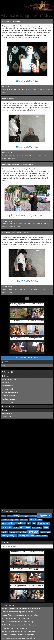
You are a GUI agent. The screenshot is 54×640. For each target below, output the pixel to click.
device (46, 155)
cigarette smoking (7, 520)
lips (33, 523)
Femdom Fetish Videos (10, 392)
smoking (46, 223)
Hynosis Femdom (8, 402)
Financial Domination (9, 396)
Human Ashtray (7, 386)
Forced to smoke (8, 98)
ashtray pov (25, 516)
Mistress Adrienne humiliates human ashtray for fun (20, 615)
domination (24, 520)
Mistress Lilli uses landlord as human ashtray (17, 622)
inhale (4, 92)
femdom (33, 520)
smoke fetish (14, 532)
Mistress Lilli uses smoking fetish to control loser (18, 631)
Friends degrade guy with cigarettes (14, 628)
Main (3, 365)
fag (19, 89)
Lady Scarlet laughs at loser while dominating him (19, 638)
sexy (28, 527)
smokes (24, 89)
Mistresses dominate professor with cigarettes (18, 635)
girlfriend (39, 223)
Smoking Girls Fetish (9, 379)
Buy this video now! (27, 80)
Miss (10, 89)
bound (11, 292)
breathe (27, 155)
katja (20, 223)
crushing (4, 226)
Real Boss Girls (7, 413)
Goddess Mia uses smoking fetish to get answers (19, 625)
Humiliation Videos (8, 399)
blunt (29, 89)
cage (30, 289)
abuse (3, 516)
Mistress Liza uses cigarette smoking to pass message (21, 608)
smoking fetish (45, 532)
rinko (21, 155)
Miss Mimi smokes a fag (11, 21)
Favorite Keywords (9, 511)
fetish (40, 520)
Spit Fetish (5, 382)
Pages (5, 362)
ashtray (35, 89)
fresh (35, 289)
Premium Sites (8, 372)
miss (17, 155)
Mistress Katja (13, 223)
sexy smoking (36, 527)
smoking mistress (41, 536)
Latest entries (8, 605)
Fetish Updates (7, 417)
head (8, 158)
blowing (33, 516)
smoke (48, 89)
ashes (9, 516)
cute (25, 223)
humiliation (21, 523)
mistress (11, 155)
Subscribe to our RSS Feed (27, 358)
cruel (16, 520)
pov (21, 527)
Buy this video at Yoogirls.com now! (27, 215)
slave (43, 289)
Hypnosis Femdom (8, 389)
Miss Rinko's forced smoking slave (15, 233)
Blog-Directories (8, 406)
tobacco (41, 89)
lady (29, 223)
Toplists (5, 410)
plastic (11, 289)
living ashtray (43, 523)
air (39, 289)
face (3, 158)
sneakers (12, 226)
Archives (6, 542)
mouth (13, 158)
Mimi (15, 89)
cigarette (40, 155)
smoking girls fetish (26, 536)
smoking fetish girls (8, 536)
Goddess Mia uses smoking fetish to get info (17, 612)
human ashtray (8, 523)
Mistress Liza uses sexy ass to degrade (15, 618)
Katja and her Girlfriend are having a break (17, 164)
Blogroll (5, 376)
